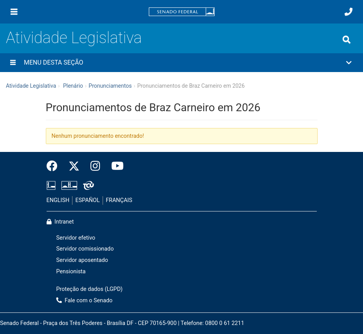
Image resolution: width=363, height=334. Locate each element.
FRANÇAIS (119, 200)
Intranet (60, 221)
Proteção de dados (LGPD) (89, 289)
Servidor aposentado (82, 260)
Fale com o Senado (84, 300)
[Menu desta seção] (13, 62)
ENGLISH (58, 200)
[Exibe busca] (346, 39)
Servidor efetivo (76, 238)
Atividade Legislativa (74, 38)
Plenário (73, 86)
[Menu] (14, 11)
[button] (181, 62)
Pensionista (71, 271)
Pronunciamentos (110, 86)
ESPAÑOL (88, 200)
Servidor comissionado (85, 249)
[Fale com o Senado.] (348, 11)
